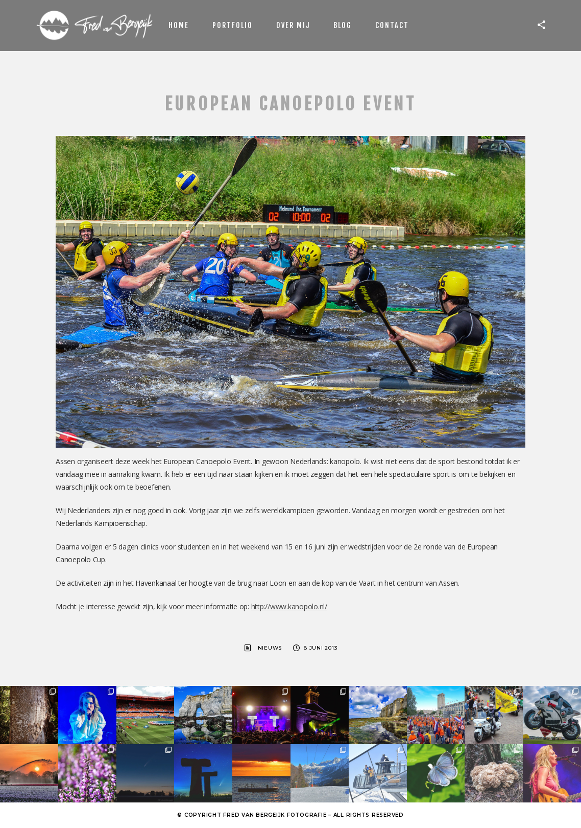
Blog (342, 25)
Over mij (293, 25)
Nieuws (270, 648)
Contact (392, 25)
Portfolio (232, 25)
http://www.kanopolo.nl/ (289, 606)
